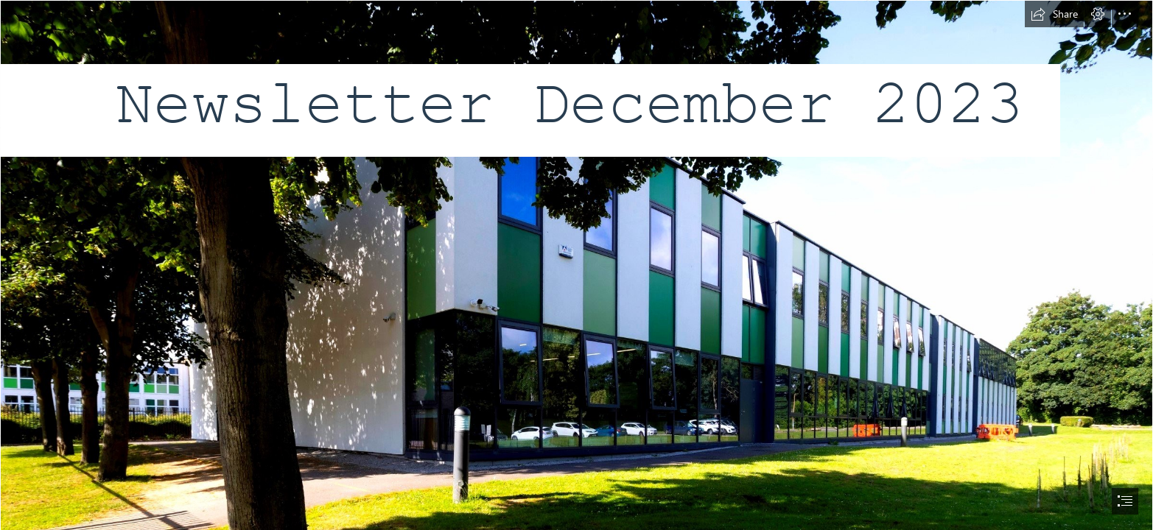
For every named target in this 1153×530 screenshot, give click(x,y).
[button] (1054, 14)
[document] (576, 265)
